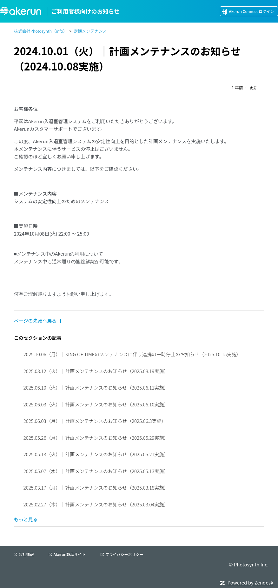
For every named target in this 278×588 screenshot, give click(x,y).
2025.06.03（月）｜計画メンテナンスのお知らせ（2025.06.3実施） (94, 421)
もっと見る (26, 519)
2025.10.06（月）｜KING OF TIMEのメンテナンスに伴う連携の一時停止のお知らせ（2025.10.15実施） (132, 354)
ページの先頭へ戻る (38, 320)
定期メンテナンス (90, 31)
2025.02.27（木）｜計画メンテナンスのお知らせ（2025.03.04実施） (96, 504)
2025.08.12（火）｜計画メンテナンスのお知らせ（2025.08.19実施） (96, 371)
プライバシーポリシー (124, 554)
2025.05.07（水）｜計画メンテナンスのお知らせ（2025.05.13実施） (96, 471)
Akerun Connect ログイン (251, 11)
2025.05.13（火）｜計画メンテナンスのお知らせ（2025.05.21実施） (96, 454)
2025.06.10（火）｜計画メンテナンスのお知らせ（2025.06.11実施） (96, 387)
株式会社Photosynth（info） (40, 31)
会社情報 (26, 554)
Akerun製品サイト (70, 554)
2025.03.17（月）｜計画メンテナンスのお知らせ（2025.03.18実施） (96, 487)
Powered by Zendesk (250, 582)
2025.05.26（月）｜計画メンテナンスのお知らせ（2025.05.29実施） (96, 437)
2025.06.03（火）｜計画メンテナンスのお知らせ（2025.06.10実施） (96, 404)
